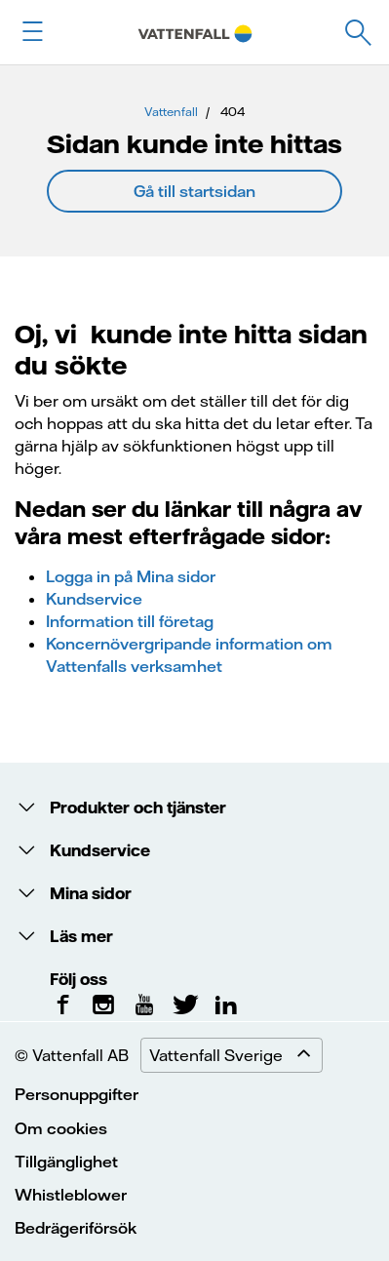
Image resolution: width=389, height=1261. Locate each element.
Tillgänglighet (66, 1161)
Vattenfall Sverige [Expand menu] (235, 1055)
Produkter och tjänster (136, 807)
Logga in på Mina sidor (130, 576)
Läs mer (79, 936)
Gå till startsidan (194, 191)
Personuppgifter (76, 1094)
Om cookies (61, 1128)
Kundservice (94, 599)
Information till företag (130, 621)
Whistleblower (71, 1194)
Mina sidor (89, 893)
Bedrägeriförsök (75, 1228)
